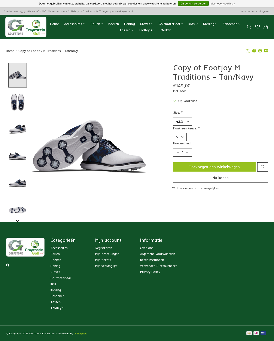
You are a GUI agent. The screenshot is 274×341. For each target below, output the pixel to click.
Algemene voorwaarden (157, 254)
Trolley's (57, 308)
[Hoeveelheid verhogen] (187, 153)
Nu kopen (221, 178)
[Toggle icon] (249, 27)
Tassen (56, 302)
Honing (129, 24)
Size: (178, 112)
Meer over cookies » (222, 3)
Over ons (146, 248)
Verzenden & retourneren (158, 266)
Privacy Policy (150, 272)
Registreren (103, 248)
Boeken (113, 24)
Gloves (55, 272)
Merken (166, 30)
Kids (53, 284)
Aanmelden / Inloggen (255, 11)
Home (54, 24)
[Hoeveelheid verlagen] (178, 153)
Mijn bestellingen (107, 254)
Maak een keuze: (186, 128)
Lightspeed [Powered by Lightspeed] (80, 333)
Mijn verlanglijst (106, 266)
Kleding (56, 290)
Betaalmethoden (152, 260)
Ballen (55, 254)
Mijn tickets (103, 260)
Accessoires (59, 248)
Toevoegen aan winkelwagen (214, 167)
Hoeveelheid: (182, 143)
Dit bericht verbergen (193, 3)
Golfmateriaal (61, 278)
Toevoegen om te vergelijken (195, 189)
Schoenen (57, 296)
